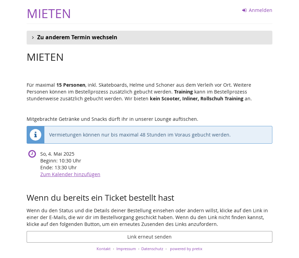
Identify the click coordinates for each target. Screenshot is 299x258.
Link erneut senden (149, 236)
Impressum (126, 248)
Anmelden (257, 10)
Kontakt (104, 248)
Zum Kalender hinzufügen (70, 174)
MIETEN (49, 13)
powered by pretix (186, 248)
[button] (149, 37)
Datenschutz (152, 248)
